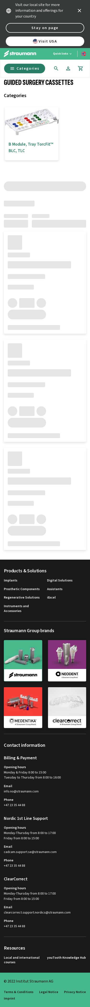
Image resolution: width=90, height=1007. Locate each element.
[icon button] (79, 10)
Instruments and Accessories (16, 608)
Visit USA (45, 41)
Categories (24, 68)
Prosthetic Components (22, 589)
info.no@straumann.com (21, 791)
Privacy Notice (75, 992)
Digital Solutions (59, 580)
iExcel (51, 597)
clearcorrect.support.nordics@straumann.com (37, 912)
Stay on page (45, 28)
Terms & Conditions (18, 992)
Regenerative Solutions (22, 597)
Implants (10, 580)
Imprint (9, 998)
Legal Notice (48, 992)
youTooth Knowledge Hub (66, 958)
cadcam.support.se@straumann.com (30, 852)
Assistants (54, 589)
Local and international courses (22, 960)
